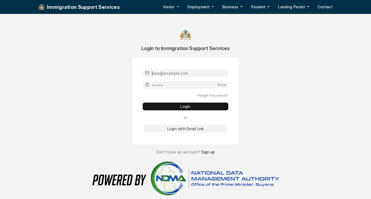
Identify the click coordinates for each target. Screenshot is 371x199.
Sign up (208, 152)
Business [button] (231, 7)
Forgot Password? (213, 95)
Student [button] (259, 7)
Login (185, 106)
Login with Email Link (185, 128)
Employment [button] (199, 7)
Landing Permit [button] (292, 7)
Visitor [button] (169, 7)
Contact (325, 7)
